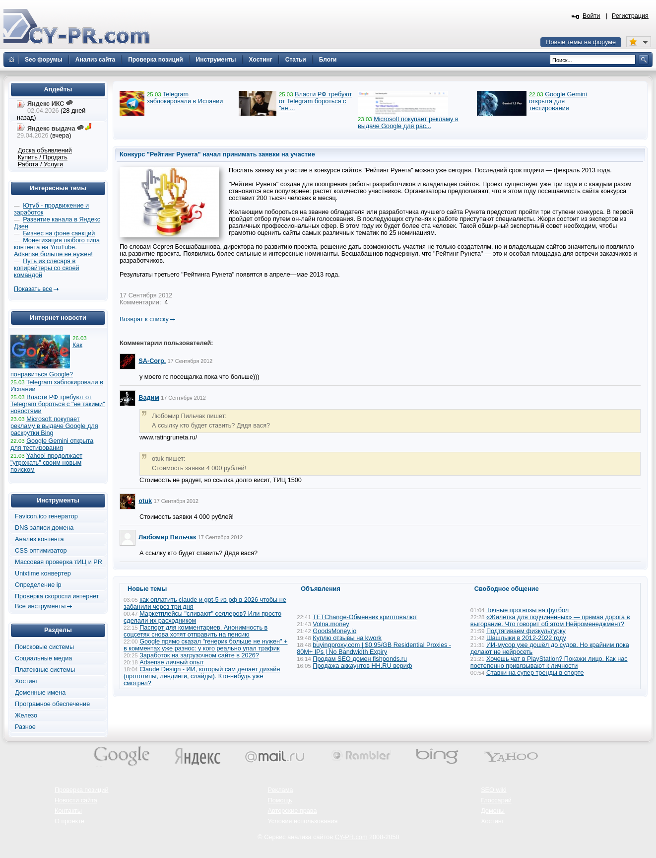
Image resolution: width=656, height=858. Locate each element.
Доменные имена (40, 692)
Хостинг (26, 681)
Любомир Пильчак (167, 537)
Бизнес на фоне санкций (59, 233)
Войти (591, 15)
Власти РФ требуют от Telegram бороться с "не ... (315, 101)
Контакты (68, 810)
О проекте (69, 821)
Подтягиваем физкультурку (526, 631)
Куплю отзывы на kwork (347, 638)
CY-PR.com (351, 837)
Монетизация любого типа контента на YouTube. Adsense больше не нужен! (57, 247)
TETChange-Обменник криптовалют (365, 617)
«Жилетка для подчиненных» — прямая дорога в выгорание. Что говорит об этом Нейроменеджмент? (550, 621)
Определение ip (38, 584)
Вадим (148, 397)
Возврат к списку (144, 319)
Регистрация (630, 15)
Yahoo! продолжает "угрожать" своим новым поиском (46, 462)
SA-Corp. (152, 361)
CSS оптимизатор (41, 550)
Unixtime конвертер (43, 573)
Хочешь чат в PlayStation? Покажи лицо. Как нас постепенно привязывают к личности (549, 662)
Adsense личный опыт (171, 662)
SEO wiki (493, 789)
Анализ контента (39, 539)
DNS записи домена (44, 527)
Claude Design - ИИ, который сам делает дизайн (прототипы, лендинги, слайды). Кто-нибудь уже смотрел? (202, 676)
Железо (26, 715)
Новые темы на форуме (581, 42)
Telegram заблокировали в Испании (185, 98)
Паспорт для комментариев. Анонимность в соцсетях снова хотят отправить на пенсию (195, 631)
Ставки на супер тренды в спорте (535, 672)
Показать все (33, 289)
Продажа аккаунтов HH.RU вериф (362, 665)
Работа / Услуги (40, 164)
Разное (25, 726)
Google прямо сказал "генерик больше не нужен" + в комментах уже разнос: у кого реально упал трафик (206, 645)
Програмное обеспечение (52, 704)
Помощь (280, 800)
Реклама (280, 789)
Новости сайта (76, 800)
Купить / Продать (42, 157)
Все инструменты (40, 606)
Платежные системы (45, 669)
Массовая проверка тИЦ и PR (58, 562)
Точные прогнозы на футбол (527, 610)
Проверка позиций (81, 789)
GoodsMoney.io (334, 631)
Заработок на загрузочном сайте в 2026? (199, 655)
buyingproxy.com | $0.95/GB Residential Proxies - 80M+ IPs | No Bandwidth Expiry (374, 648)
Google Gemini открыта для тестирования (558, 101)
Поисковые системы (44, 647)
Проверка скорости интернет (57, 596)
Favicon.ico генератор (46, 516)
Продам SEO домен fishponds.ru (360, 658)
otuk (145, 501)
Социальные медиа (43, 658)
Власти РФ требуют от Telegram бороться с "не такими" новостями (57, 404)
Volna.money (331, 624)
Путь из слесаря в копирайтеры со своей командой (46, 268)
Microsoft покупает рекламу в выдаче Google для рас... (408, 123)
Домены (493, 810)
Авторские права (292, 810)
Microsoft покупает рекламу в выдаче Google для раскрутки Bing (54, 426)
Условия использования (303, 821)
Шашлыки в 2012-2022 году (526, 638)
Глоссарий (496, 800)
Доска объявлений (45, 150)
